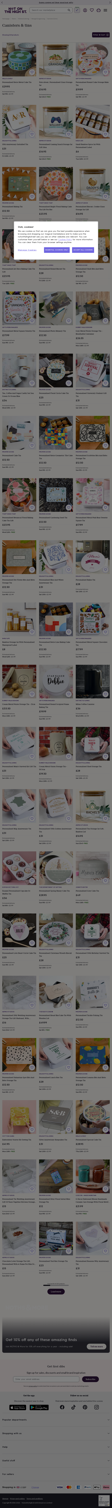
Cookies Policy (65, 240)
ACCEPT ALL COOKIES (83, 250)
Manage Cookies (27, 250)
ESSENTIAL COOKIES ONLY (56, 250)
